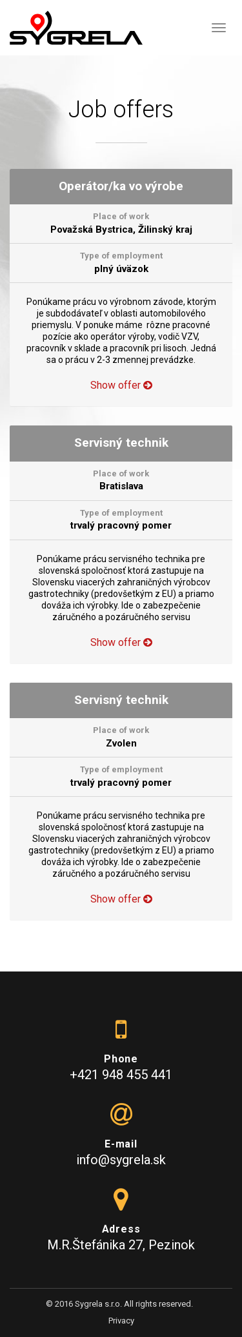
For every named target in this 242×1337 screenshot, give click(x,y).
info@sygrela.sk (121, 1159)
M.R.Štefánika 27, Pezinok (121, 1245)
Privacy (121, 1320)
